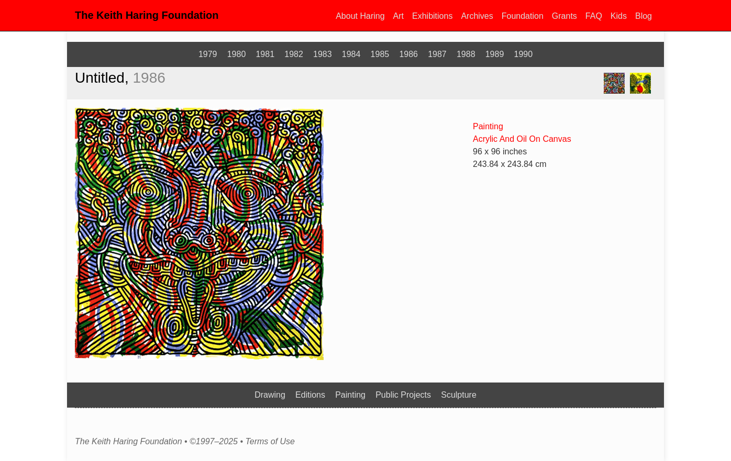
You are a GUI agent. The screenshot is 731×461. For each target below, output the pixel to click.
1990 (523, 54)
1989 (494, 54)
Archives (477, 16)
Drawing (269, 394)
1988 (466, 54)
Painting (488, 126)
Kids (619, 16)
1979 (207, 54)
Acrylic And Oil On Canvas (522, 138)
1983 (322, 54)
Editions (310, 394)
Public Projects (403, 394)
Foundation (523, 16)
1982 (293, 54)
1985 (380, 54)
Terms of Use (270, 441)
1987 (437, 54)
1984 (351, 54)
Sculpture (459, 394)
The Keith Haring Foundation (146, 15)
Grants (564, 16)
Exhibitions (432, 16)
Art (398, 16)
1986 (408, 54)
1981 (265, 54)
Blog (643, 16)
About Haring (360, 16)
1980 (236, 54)
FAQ (593, 16)
